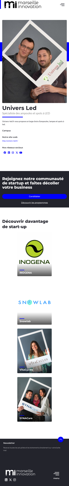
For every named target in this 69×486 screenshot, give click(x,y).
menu (56, 478)
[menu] (56, 473)
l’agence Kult (35, 461)
